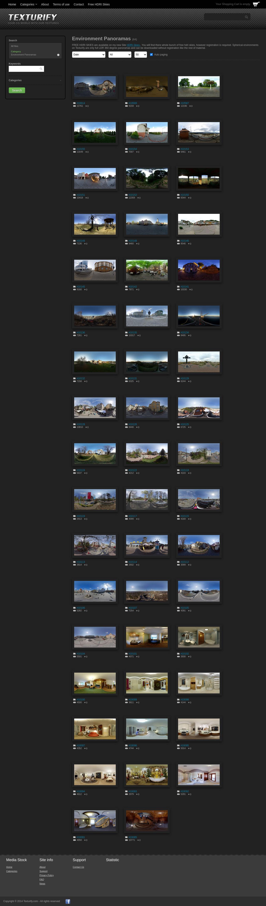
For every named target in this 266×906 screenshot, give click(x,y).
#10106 (81, 607)
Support (43, 871)
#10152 (133, 194)
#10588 (133, 103)
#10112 (185, 562)
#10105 (185, 607)
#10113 (81, 562)
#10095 (185, 745)
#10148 (133, 240)
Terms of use (61, 4)
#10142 (133, 286)
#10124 (81, 470)
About (45, 4)
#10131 (133, 378)
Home (12, 4)
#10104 (81, 653)
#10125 (185, 424)
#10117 (133, 516)
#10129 (185, 378)
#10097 (81, 745)
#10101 (133, 653)
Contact (79, 4)
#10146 (185, 240)
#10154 (133, 149)
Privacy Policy (46, 875)
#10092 (185, 791)
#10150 (185, 194)
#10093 (133, 791)
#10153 (185, 149)
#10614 (81, 103)
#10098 (185, 699)
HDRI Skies (133, 45)
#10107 (133, 607)
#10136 (81, 332)
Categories (29, 4)
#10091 (81, 837)
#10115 (185, 516)
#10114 (133, 562)
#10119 (81, 516)
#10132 (81, 378)
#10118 (185, 470)
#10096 (133, 745)
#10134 (185, 332)
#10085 (133, 837)
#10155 (81, 149)
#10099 (133, 699)
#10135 (133, 332)
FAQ (41, 879)
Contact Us (78, 867)
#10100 (81, 699)
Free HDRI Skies (99, 4)
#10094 (81, 791)
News (42, 883)
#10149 (81, 240)
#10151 (81, 194)
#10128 (81, 424)
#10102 (185, 653)
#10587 (185, 103)
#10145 (81, 286)
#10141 (185, 286)
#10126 (133, 424)
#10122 (133, 470)
